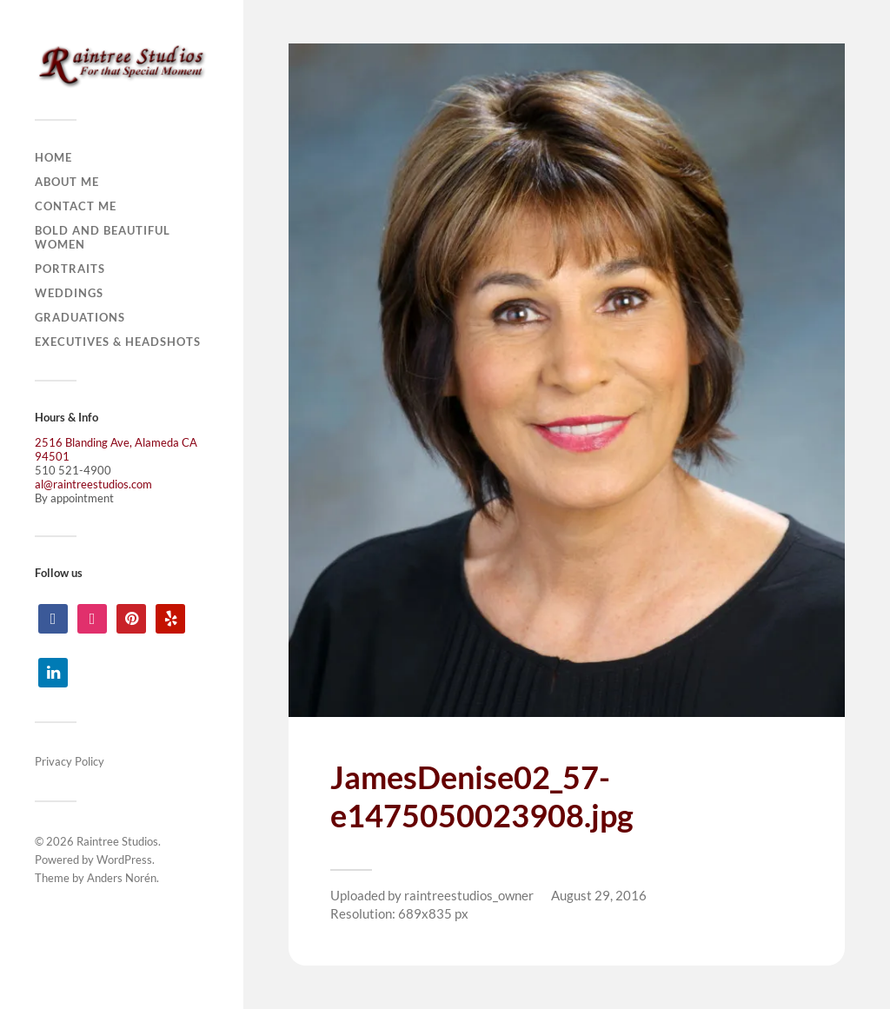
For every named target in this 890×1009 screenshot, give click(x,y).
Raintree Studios (117, 841)
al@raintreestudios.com (93, 484)
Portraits (70, 268)
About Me (67, 182)
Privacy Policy (69, 761)
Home (53, 157)
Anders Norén (121, 878)
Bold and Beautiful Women (102, 237)
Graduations (80, 317)
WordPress (124, 859)
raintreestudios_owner (469, 895)
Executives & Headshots (118, 342)
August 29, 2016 (599, 895)
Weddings (69, 293)
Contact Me (75, 206)
